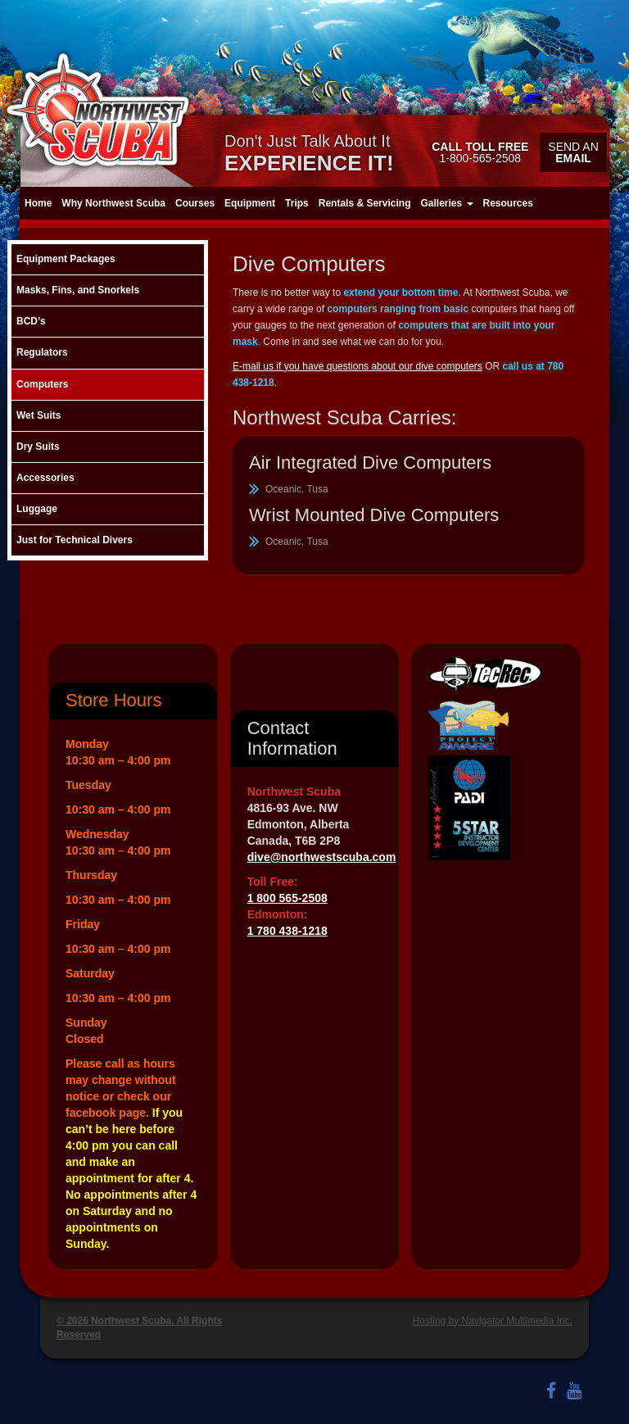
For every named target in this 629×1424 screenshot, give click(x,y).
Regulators (42, 352)
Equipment (249, 203)
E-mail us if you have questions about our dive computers (357, 366)
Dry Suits (38, 446)
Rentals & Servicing (365, 203)
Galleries (446, 203)
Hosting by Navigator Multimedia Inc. (492, 1320)
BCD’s (31, 321)
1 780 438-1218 (287, 930)
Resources (508, 203)
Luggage (36, 509)
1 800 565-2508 (287, 898)
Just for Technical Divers (74, 540)
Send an (573, 152)
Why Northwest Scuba (113, 203)
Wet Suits (38, 415)
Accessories (45, 477)
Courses (195, 203)
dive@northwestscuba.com (321, 857)
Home (38, 203)
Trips (297, 203)
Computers (42, 384)
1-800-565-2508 (480, 152)
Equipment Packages (65, 259)
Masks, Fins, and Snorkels (77, 290)
